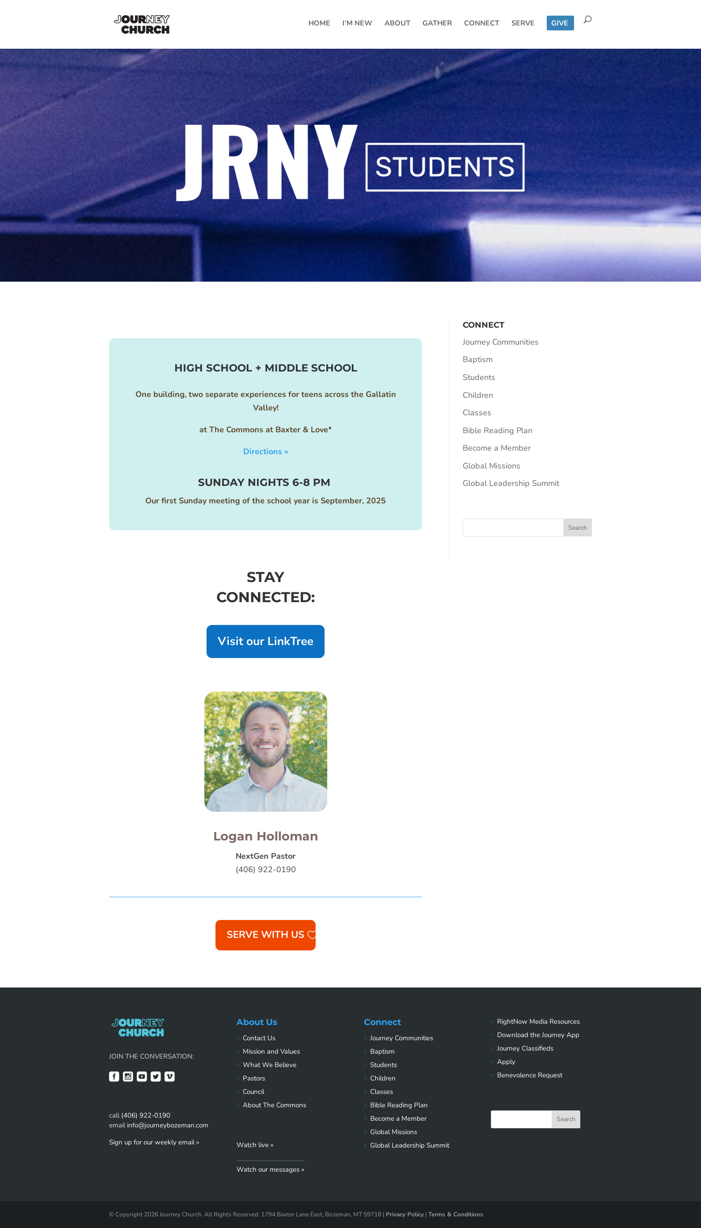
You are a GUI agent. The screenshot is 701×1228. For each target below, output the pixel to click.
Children (478, 395)
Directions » (265, 451)
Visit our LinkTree (265, 641)
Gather (437, 24)
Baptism (478, 359)
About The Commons (274, 1105)
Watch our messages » (270, 1169)
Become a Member (497, 448)
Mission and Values (271, 1051)
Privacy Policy (405, 1214)
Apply (506, 1061)
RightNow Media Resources (538, 1021)
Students (479, 377)
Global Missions (491, 465)
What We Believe (269, 1064)
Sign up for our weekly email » (154, 1142)
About (397, 24)
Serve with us (265, 934)
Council (253, 1091)
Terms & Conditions (455, 1214)
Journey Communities (501, 342)
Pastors (254, 1078)
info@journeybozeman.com (167, 1125)
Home (319, 24)
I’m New (357, 24)
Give (559, 24)
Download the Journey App (538, 1034)
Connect (481, 24)
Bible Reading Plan (497, 430)
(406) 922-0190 (145, 1115)
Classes (477, 412)
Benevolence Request (529, 1075)
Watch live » (255, 1144)
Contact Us (259, 1038)
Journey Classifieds (525, 1048)
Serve (523, 24)
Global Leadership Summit (511, 483)
